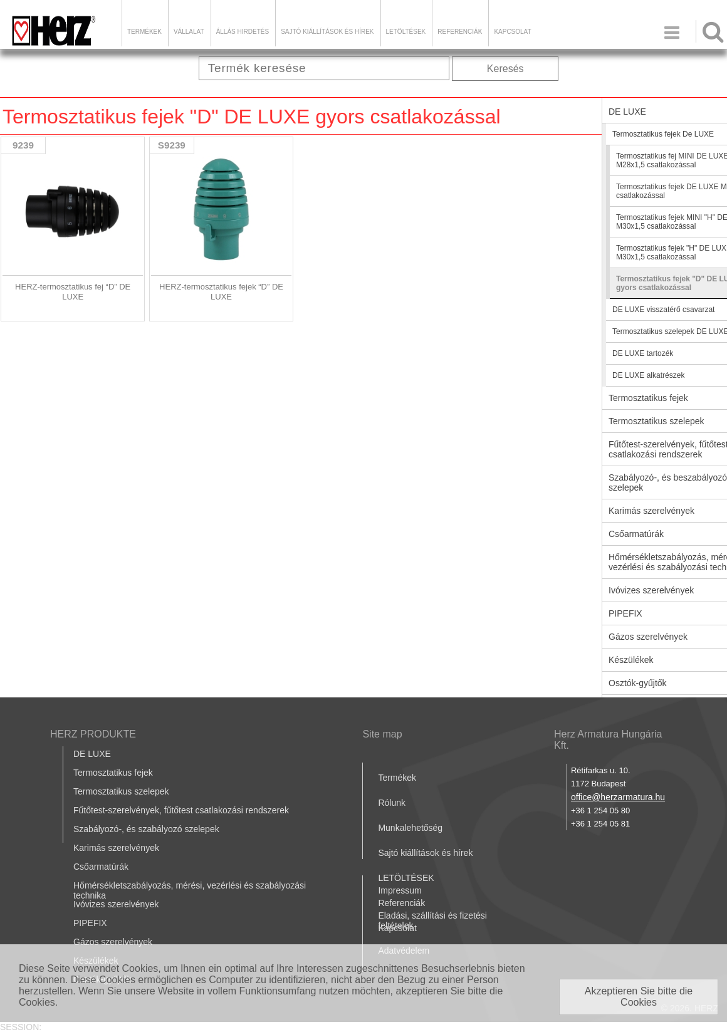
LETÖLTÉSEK (406, 31)
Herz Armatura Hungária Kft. (608, 740)
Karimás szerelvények (116, 848)
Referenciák (459, 31)
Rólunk (391, 803)
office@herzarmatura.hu (618, 797)
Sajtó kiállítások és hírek (327, 31)
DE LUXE (92, 754)
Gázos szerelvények (112, 942)
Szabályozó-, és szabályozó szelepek (146, 829)
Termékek (144, 31)
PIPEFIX (90, 923)
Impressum (399, 890)
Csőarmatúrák (100, 867)
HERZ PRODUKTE (93, 734)
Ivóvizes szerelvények (116, 904)
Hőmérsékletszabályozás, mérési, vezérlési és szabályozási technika (189, 890)
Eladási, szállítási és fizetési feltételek (432, 920)
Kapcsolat (512, 31)
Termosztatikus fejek (113, 773)
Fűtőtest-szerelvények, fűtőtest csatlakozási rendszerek (181, 810)
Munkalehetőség (410, 828)
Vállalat (189, 31)
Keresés (505, 68)
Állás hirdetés (242, 31)
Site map (382, 734)
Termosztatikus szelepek (121, 791)
